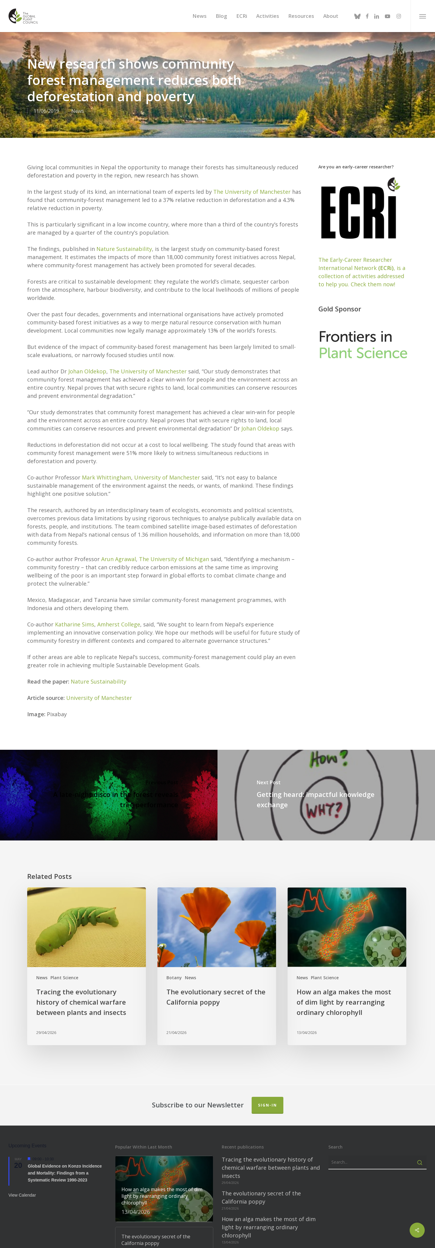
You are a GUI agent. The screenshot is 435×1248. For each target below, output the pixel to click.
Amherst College (118, 623)
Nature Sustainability (124, 247)
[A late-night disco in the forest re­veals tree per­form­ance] (109, 794)
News (77, 111)
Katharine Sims (74, 623)
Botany (174, 976)
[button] (423, 16)
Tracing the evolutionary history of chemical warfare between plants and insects (271, 1166)
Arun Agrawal (118, 557)
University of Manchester (167, 476)
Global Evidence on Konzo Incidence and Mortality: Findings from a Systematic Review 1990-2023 (65, 1171)
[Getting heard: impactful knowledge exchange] (326, 794)
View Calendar (22, 1193)
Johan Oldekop (87, 370)
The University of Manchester (252, 190)
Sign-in (267, 1104)
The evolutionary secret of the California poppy (261, 1196)
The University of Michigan (174, 557)
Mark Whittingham (106, 476)
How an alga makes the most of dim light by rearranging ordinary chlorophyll (269, 1226)
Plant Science (64, 976)
